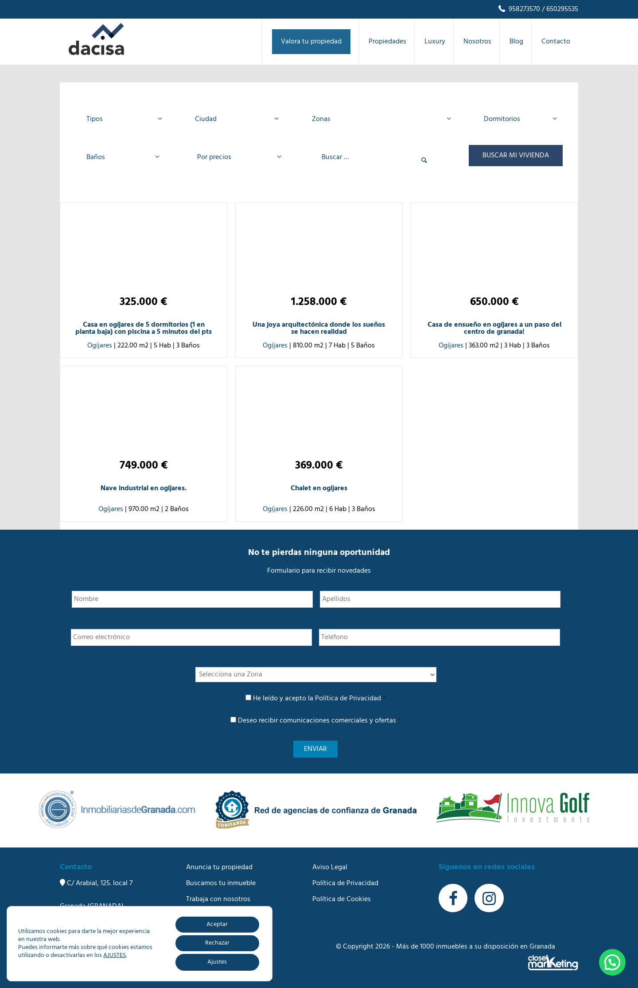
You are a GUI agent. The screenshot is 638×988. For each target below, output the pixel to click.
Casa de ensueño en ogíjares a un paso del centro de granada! (494, 328)
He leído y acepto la (319, 698)
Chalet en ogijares (319, 488)
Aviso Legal (329, 867)
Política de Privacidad (348, 698)
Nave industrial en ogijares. (144, 488)
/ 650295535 (559, 9)
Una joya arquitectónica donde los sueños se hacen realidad (319, 328)
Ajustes (217, 962)
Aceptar (217, 924)
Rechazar (217, 943)
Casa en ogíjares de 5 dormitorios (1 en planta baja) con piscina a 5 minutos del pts (143, 328)
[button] (612, 962)
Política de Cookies (341, 899)
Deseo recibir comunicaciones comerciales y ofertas (319, 720)
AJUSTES (114, 956)
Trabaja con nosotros (218, 899)
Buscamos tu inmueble (221, 883)
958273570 (518, 9)
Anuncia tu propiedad (219, 867)
